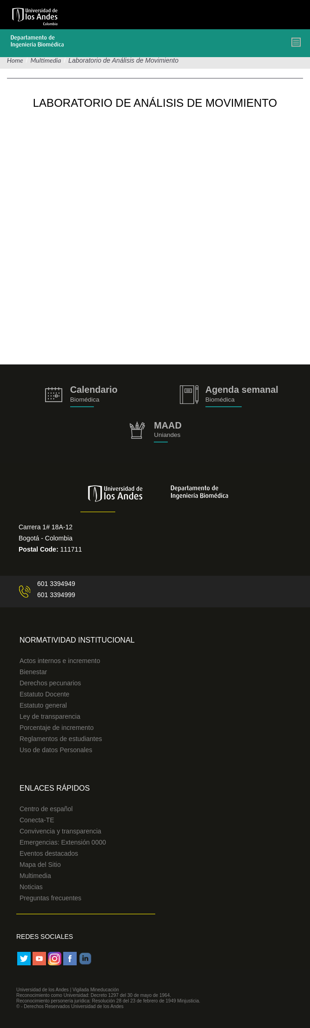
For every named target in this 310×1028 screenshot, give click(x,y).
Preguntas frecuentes (50, 898)
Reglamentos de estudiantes (61, 738)
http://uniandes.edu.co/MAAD (155, 432)
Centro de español (46, 809)
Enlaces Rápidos (55, 788)
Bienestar (33, 672)
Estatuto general (43, 705)
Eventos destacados (49, 853)
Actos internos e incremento (60, 660)
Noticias (31, 887)
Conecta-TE (37, 820)
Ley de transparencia (50, 716)
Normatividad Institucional (77, 640)
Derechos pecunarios (50, 683)
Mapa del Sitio (40, 864)
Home (15, 60)
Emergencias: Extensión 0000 (63, 842)
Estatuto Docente (44, 694)
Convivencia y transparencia (60, 831)
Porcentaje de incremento (57, 727)
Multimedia (45, 60)
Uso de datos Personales (56, 750)
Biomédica (220, 399)
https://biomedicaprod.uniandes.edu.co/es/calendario (81, 396)
